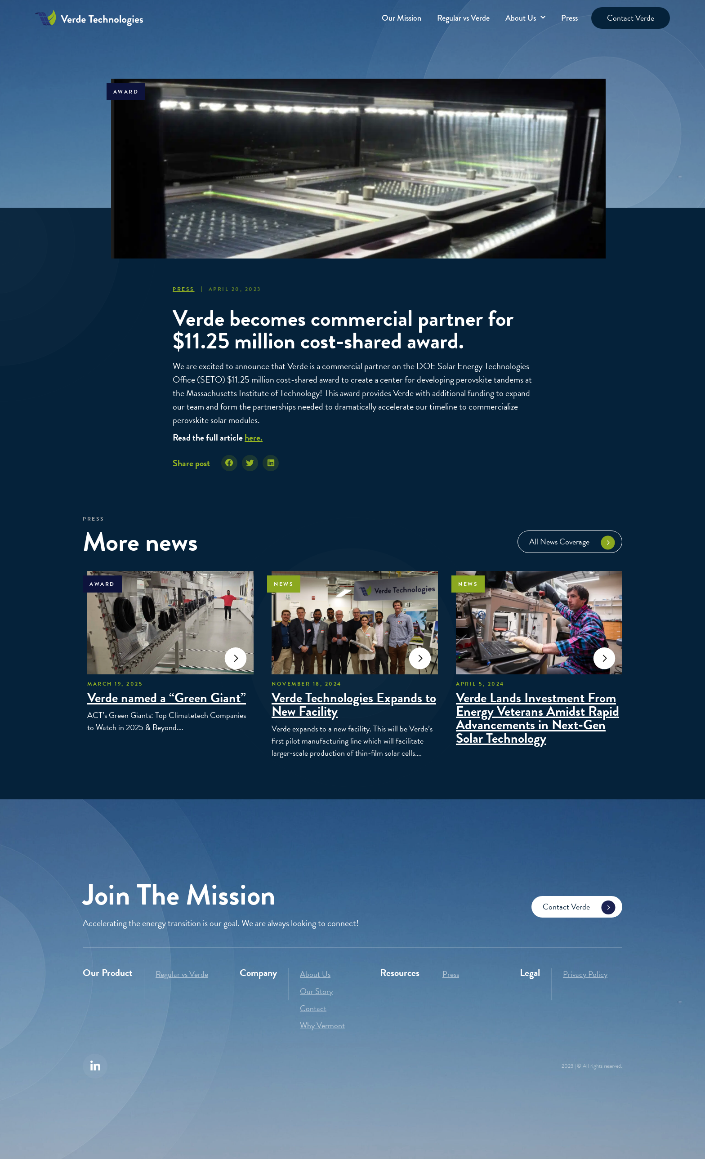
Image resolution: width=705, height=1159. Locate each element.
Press (569, 17)
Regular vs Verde (463, 17)
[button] (229, 463)
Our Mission (401, 17)
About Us (525, 17)
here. (254, 437)
